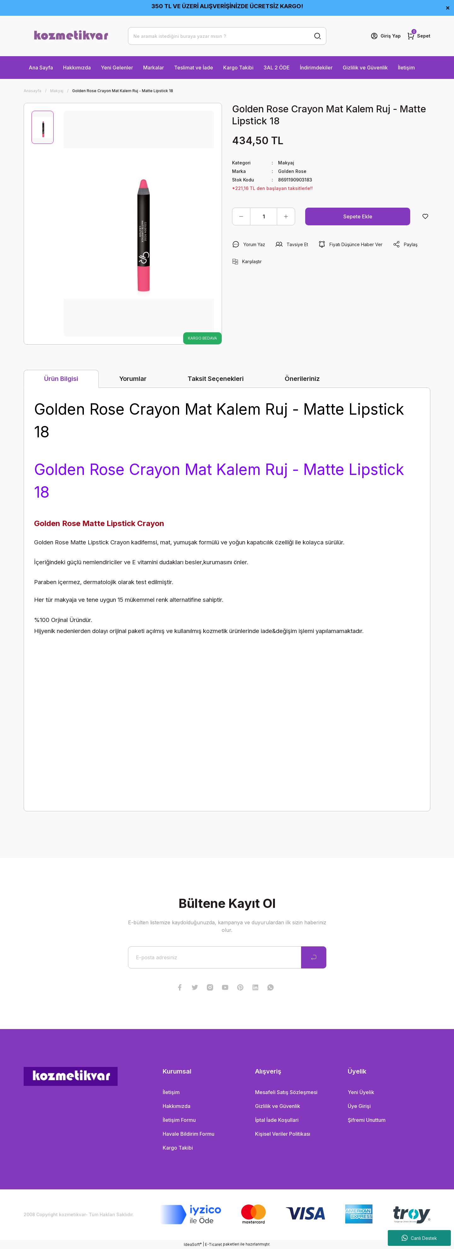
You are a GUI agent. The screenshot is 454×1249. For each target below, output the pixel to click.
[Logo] (71, 36)
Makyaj (286, 162)
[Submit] (313, 957)
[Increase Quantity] (286, 216)
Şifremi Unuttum (367, 1120)
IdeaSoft (192, 1244)
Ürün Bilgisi (61, 378)
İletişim (406, 67)
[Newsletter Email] (227, 957)
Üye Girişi (359, 1106)
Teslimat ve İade (193, 67)
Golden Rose (292, 171)
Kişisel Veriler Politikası (282, 1134)
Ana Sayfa (41, 67)
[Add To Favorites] (425, 216)
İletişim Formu (179, 1120)
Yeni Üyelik (361, 1092)
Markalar (153, 67)
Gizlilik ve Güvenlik (365, 67)
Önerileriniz (302, 378)
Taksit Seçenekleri (216, 378)
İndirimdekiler (316, 67)
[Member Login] (385, 36)
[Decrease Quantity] (241, 216)
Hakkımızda (77, 67)
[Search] (227, 36)
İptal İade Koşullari (277, 1120)
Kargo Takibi (238, 67)
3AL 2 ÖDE (277, 67)
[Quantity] (263, 216)
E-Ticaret (213, 1244)
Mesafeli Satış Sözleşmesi (286, 1092)
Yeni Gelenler (117, 67)
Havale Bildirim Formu (188, 1134)
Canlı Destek (419, 1237)
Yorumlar (133, 378)
